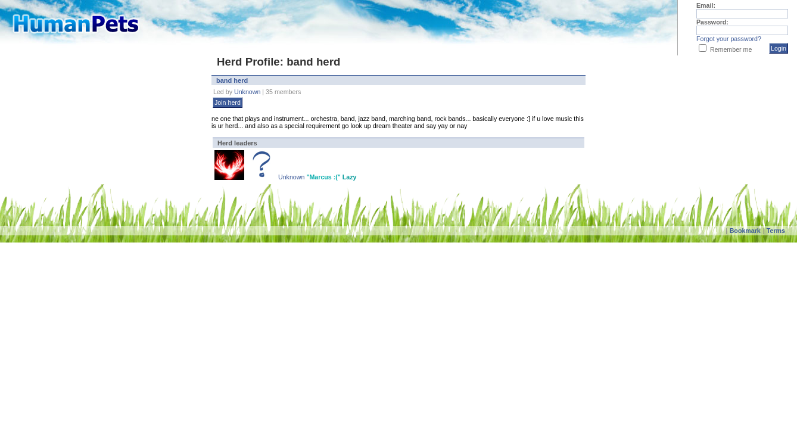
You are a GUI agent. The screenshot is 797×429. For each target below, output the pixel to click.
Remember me (731, 49)
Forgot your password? (728, 38)
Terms (776, 230)
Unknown (247, 91)
